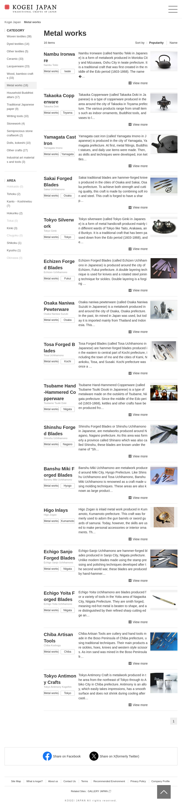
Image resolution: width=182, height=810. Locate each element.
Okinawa (14, 258)
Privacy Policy (138, 781)
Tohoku (13, 194)
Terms (84, 781)
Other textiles (17, 51)
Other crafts (17, 150)
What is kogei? (34, 781)
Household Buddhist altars (20, 95)
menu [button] (172, 8)
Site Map (16, 781)
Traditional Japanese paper (20, 107)
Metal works (17, 85)
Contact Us (69, 781)
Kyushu (14, 250)
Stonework (16, 123)
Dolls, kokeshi (19, 142)
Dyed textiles (18, 44)
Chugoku (15, 235)
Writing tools (18, 116)
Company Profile (160, 781)
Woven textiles (19, 36)
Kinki (12, 228)
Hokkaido (15, 186)
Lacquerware (18, 66)
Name (173, 42)
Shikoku (14, 243)
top (158, 786)
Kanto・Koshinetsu (19, 203)
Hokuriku (15, 213)
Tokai (12, 220)
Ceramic (15, 58)
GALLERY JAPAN (99, 791)
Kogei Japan (13, 22)
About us (53, 781)
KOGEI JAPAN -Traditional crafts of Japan (30, 9)
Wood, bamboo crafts (20, 76)
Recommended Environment (109, 781)
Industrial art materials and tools (20, 159)
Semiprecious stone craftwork (20, 133)
